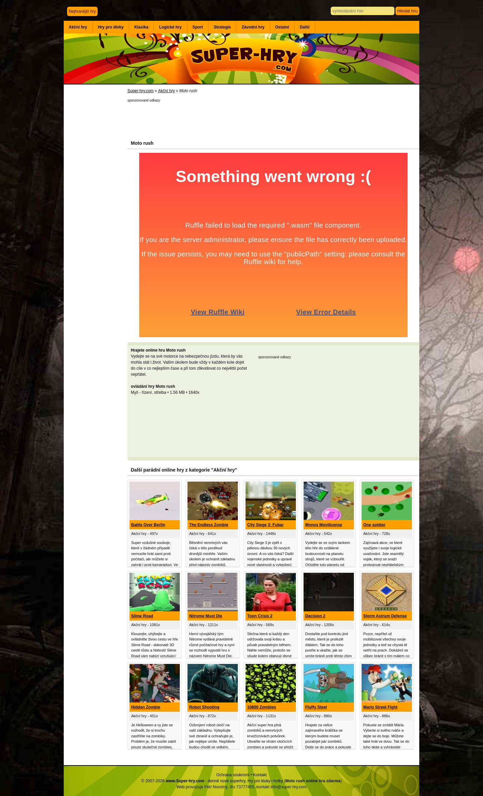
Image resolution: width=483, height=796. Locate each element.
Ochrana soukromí (233, 775)
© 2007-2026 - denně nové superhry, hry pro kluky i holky (212, 781)
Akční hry (78, 27)
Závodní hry (252, 27)
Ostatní (282, 27)
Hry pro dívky (111, 27)
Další (305, 27)
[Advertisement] (95, 194)
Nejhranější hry (82, 11)
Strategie (222, 27)
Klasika (141, 27)
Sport (198, 27)
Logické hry (170, 27)
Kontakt (260, 775)
